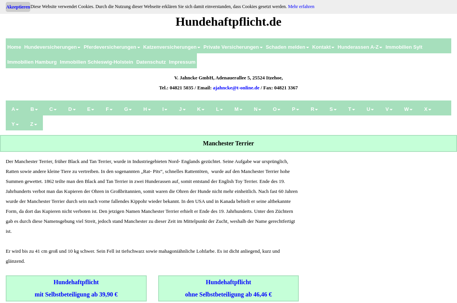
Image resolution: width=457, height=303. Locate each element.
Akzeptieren (18, 7)
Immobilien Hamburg (32, 62)
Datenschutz (151, 62)
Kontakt (323, 47)
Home (14, 47)
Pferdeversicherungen (112, 47)
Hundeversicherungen (52, 47)
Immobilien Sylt (403, 47)
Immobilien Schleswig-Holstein (96, 62)
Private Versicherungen (233, 47)
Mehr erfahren (301, 6)
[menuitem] (14, 45)
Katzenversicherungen (171, 47)
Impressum (182, 62)
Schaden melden (287, 47)
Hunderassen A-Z (359, 47)
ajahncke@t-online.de (236, 88)
